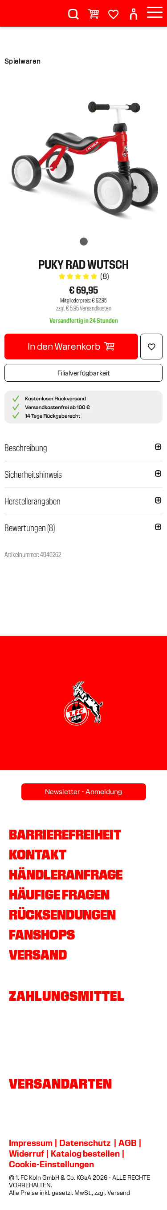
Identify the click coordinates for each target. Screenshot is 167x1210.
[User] (134, 10)
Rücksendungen (62, 915)
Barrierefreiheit (65, 834)
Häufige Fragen (59, 894)
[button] (83, 448)
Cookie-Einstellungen (51, 1164)
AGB (127, 1142)
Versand (38, 955)
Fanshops (42, 935)
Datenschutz (84, 1142)
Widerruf (26, 1153)
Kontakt (37, 854)
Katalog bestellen (85, 1153)
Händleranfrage (65, 874)
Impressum (31, 1142)
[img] (83, 156)
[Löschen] (151, 346)
